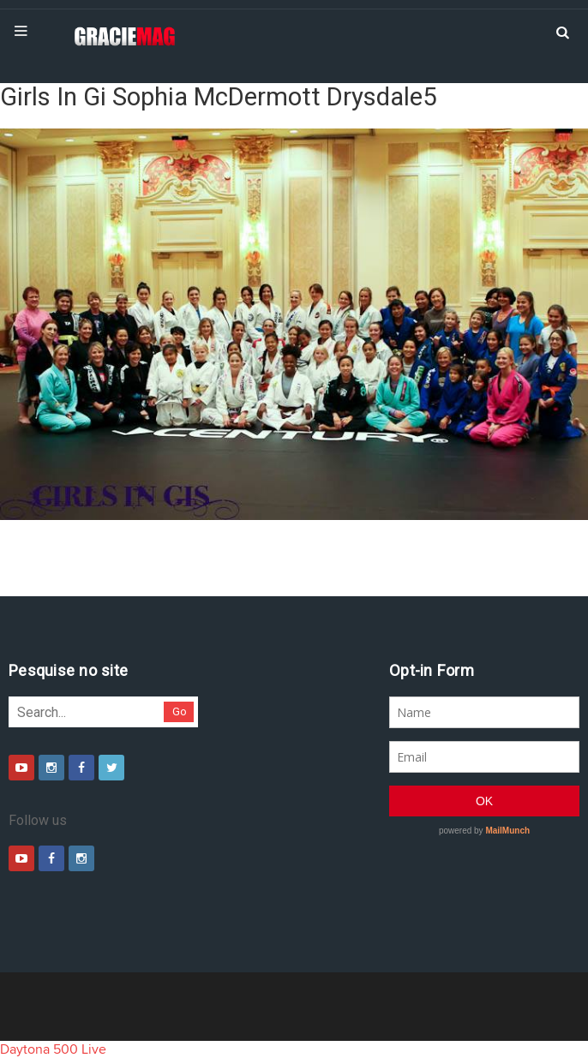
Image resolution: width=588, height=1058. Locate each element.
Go (179, 711)
